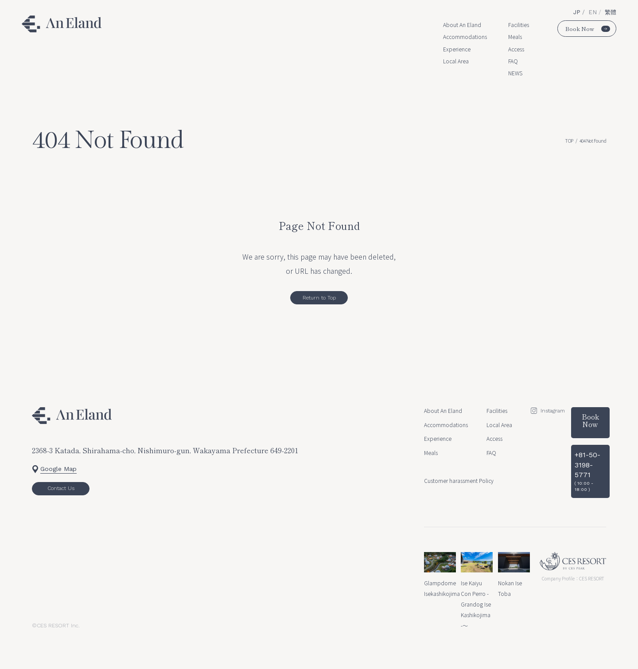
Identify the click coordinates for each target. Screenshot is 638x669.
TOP (569, 140)
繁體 (610, 12)
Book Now (587, 28)
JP (577, 12)
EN (593, 12)
